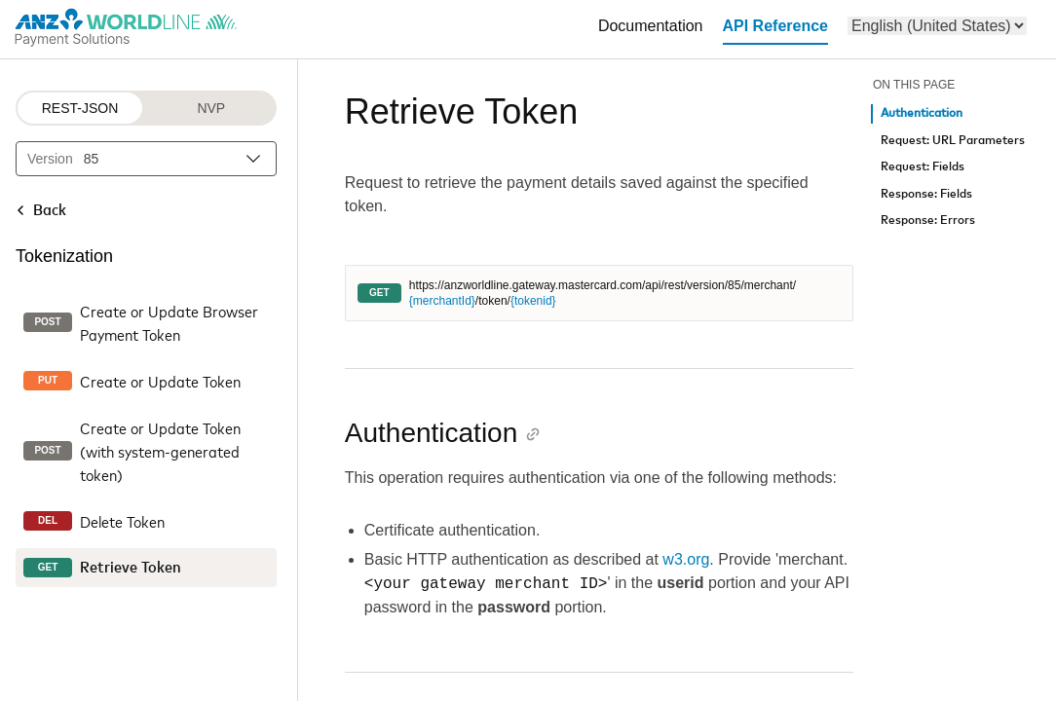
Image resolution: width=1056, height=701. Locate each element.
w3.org (685, 559)
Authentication (921, 113)
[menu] (937, 26)
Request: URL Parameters (953, 140)
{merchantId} (442, 301)
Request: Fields (922, 167)
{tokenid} (533, 301)
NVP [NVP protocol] (211, 108)
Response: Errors (928, 220)
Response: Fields (926, 194)
